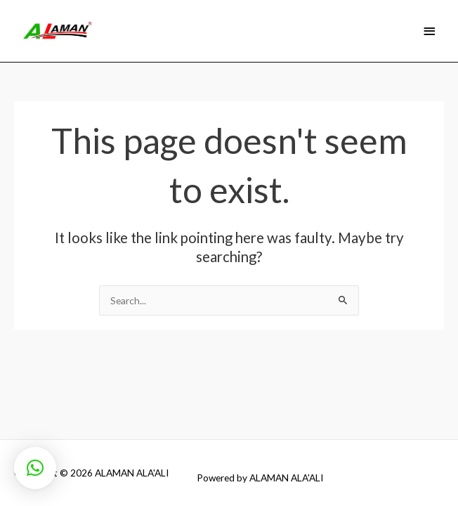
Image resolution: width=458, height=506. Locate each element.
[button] (35, 468)
